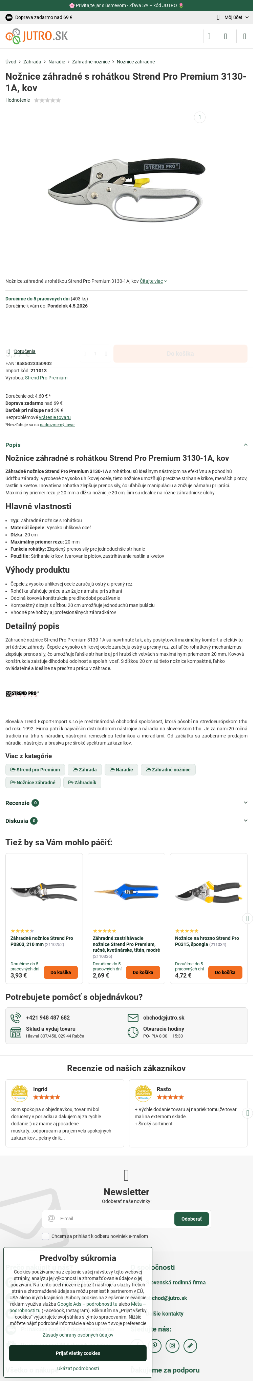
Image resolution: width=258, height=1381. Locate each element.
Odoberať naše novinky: (126, 1201)
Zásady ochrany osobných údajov (78, 1335)
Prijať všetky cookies (78, 1353)
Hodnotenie (17, 100)
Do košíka (180, 328)
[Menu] (245, 36)
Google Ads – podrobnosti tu (87, 1304)
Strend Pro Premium (46, 377)
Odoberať (191, 1219)
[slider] (47, 100)
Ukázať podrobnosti (78, 1368)
